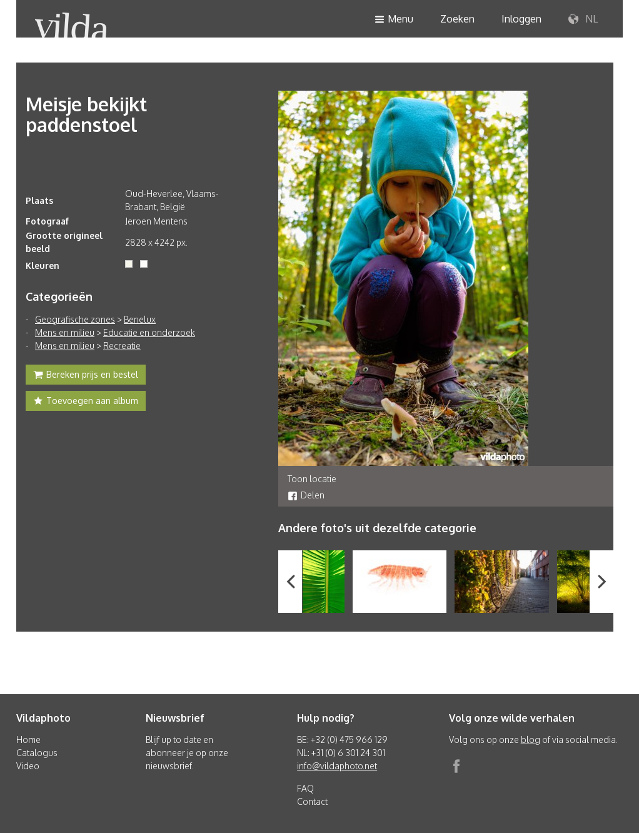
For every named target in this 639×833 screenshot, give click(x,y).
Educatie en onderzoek (149, 332)
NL (583, 19)
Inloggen (521, 19)
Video (27, 765)
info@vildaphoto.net (337, 765)
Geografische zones (75, 319)
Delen (306, 495)
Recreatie (122, 345)
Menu (394, 20)
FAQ (305, 788)
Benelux (140, 319)
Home (28, 739)
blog (530, 739)
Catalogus (37, 752)
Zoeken (457, 19)
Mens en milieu (64, 332)
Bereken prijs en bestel (85, 376)
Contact (312, 801)
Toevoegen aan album (85, 402)
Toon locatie (312, 478)
